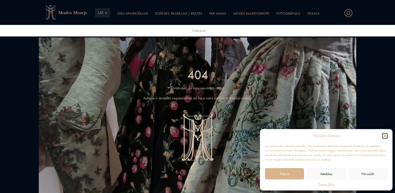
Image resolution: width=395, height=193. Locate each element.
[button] (384, 135)
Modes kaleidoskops (251, 13)
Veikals (313, 13)
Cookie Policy (326, 184)
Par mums (217, 13)
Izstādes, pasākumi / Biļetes (178, 13)
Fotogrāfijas (288, 13)
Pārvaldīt (367, 173)
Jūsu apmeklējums (132, 13)
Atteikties (326, 173)
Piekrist (284, 173)
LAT (102, 12)
